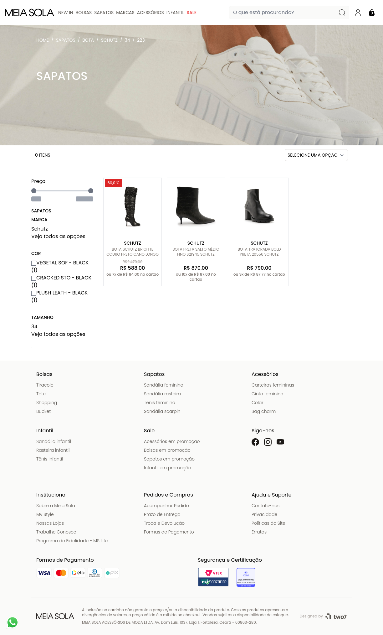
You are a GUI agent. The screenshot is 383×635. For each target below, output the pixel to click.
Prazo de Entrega (162, 514)
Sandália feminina (163, 385)
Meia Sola (43, 41)
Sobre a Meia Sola (55, 505)
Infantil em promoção (167, 468)
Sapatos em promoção (169, 459)
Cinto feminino (267, 394)
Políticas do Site (268, 523)
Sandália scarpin (162, 411)
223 (141, 40)
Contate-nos (265, 505)
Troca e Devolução (164, 523)
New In (65, 12)
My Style (45, 514)
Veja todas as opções (58, 236)
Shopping (46, 402)
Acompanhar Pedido (166, 505)
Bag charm (264, 411)
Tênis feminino (159, 402)
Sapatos (104, 12)
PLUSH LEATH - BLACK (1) (59, 296)
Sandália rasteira (162, 394)
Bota (88, 40)
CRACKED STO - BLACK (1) (61, 281)
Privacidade (264, 514)
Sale (191, 12)
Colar (257, 402)
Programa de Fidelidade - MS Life (72, 541)
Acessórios (150, 12)
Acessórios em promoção (172, 441)
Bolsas (84, 12)
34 (127, 40)
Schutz (109, 40)
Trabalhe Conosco (56, 532)
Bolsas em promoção (167, 450)
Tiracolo (45, 385)
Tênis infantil (49, 459)
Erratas (259, 532)
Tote (41, 394)
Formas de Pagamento (169, 532)
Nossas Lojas (50, 523)
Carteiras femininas (273, 385)
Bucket (43, 411)
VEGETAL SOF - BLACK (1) (60, 266)
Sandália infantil (53, 441)
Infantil (175, 12)
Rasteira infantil (52, 450)
